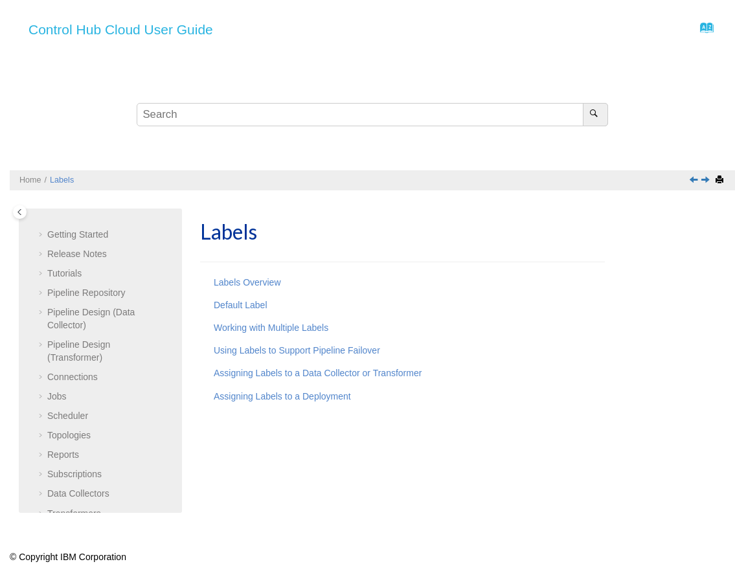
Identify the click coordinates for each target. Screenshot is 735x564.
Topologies (69, 216)
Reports (63, 236)
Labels (62, 180)
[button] (42, 216)
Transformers (74, 294)
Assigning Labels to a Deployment (282, 396)
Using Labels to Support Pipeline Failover (297, 350)
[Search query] (372, 114)
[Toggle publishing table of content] (20, 212)
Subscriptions (74, 255)
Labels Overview (247, 282)
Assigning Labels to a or (99, 468)
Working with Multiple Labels (271, 327)
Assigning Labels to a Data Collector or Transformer (318, 373)
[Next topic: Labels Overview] (706, 180)
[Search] (595, 114)
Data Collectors (78, 274)
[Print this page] (720, 180)
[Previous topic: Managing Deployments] (694, 180)
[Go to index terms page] (703, 31)
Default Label (83, 372)
